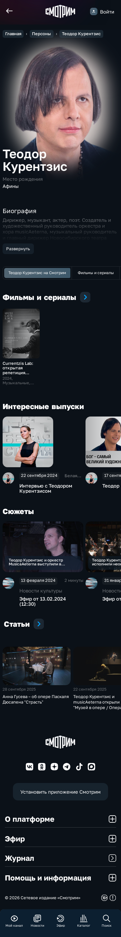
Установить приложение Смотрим (60, 792)
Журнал (60, 857)
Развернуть (18, 248)
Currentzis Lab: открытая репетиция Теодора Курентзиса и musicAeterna (18, 375)
